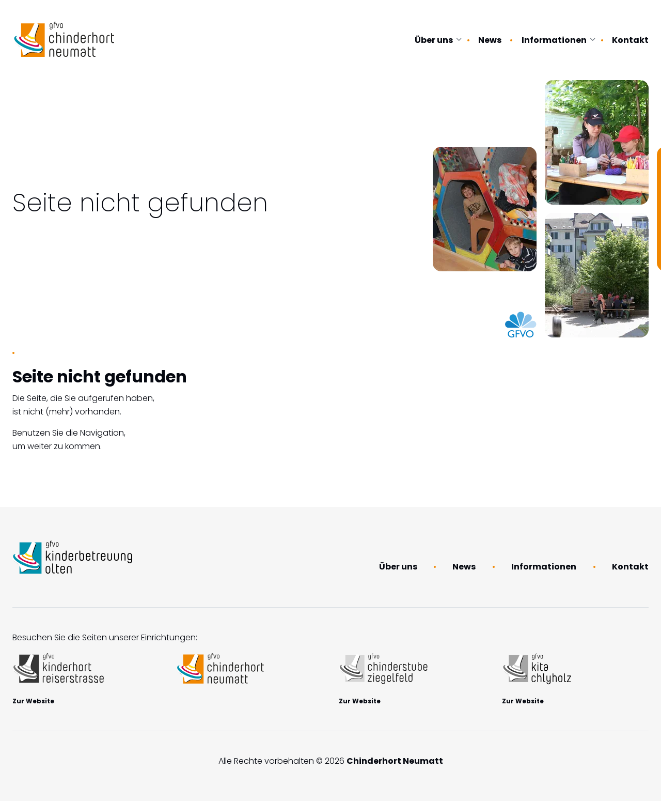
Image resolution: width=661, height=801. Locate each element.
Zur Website (33, 701)
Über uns (434, 40)
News (489, 40)
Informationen (554, 40)
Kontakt (630, 40)
